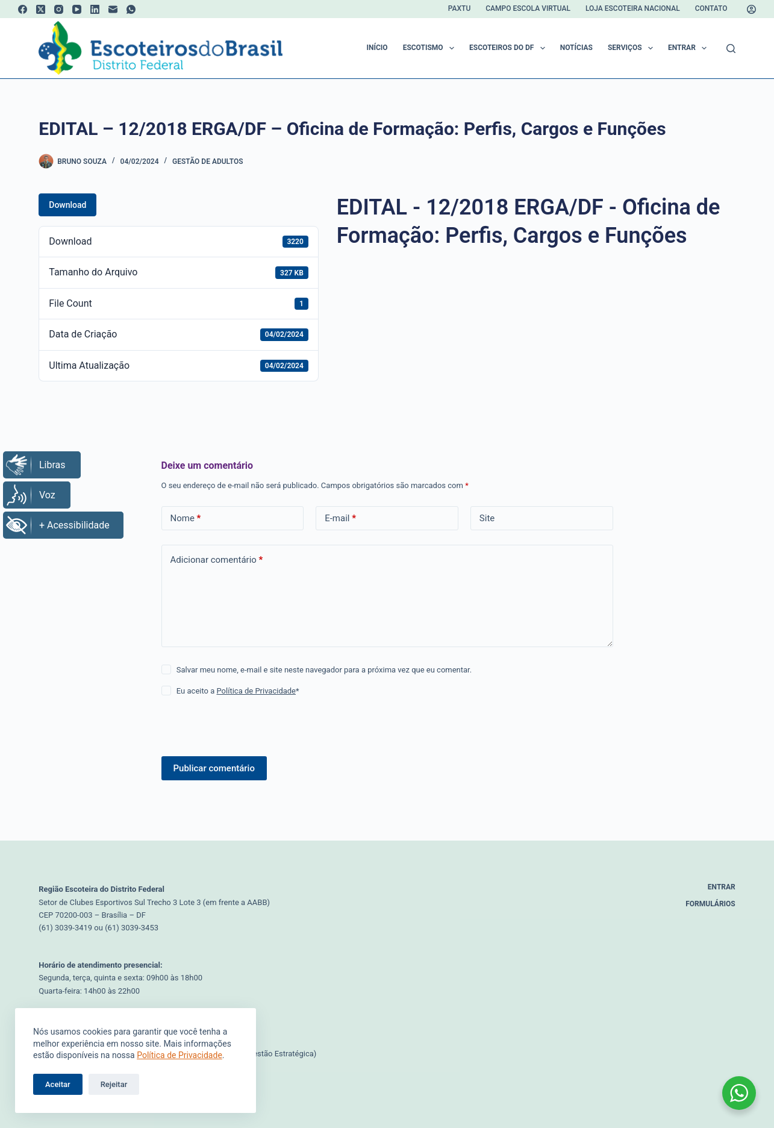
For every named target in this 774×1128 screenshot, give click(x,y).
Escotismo (431, 48)
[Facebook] (22, 9)
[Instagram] (58, 9)
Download (67, 205)
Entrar (689, 48)
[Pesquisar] (730, 48)
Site (487, 518)
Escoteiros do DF (509, 48)
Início (377, 47)
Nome (185, 518)
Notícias (576, 47)
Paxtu (459, 8)
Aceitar (57, 1084)
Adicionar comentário (216, 560)
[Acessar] (751, 9)
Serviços (633, 48)
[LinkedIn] (94, 9)
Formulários (710, 904)
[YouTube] (76, 9)
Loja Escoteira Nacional (632, 8)
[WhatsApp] (131, 9)
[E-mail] (112, 9)
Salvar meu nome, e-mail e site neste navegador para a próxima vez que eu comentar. (324, 669)
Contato (711, 8)
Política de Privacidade (179, 1055)
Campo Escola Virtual (527, 8)
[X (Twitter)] (40, 9)
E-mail (340, 518)
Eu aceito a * (237, 690)
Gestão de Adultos (207, 161)
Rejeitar (114, 1084)
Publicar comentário (214, 768)
